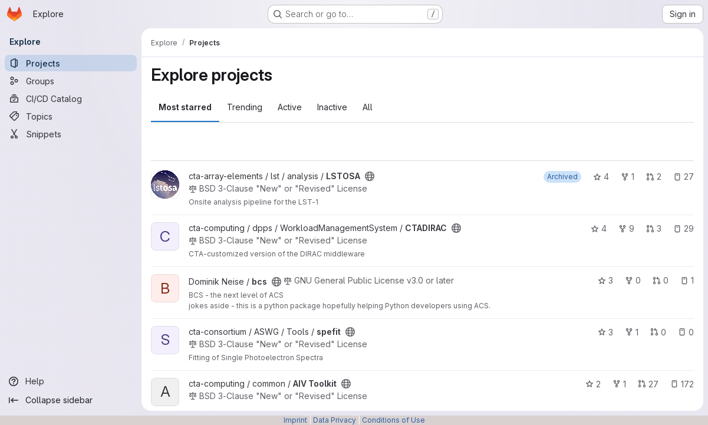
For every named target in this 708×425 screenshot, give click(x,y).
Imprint (295, 420)
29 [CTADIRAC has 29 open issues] (683, 228)
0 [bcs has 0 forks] (633, 280)
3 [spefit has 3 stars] (605, 332)
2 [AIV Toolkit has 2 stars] (593, 384)
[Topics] (71, 116)
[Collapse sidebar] (71, 400)
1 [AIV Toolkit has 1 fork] (619, 384)
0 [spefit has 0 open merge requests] (658, 332)
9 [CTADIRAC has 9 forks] (626, 228)
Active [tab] (290, 107)
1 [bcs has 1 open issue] (687, 280)
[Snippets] (71, 134)
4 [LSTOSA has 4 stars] (601, 177)
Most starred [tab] (185, 107)
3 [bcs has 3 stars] (605, 280)
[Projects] (71, 63)
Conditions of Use (393, 420)
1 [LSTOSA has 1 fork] (627, 177)
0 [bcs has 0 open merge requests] (661, 280)
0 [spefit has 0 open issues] (686, 332)
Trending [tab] (244, 107)
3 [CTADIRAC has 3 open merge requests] (653, 228)
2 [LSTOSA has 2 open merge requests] (653, 177)
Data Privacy (334, 420)
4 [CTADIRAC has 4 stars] (599, 228)
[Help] (71, 381)
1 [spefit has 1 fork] (631, 332)
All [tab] (368, 107)
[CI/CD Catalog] (71, 98)
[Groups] (71, 81)
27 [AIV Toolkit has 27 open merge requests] (648, 384)
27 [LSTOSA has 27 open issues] (683, 177)
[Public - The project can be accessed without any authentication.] (369, 176)
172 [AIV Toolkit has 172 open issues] (682, 384)
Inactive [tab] (332, 107)
